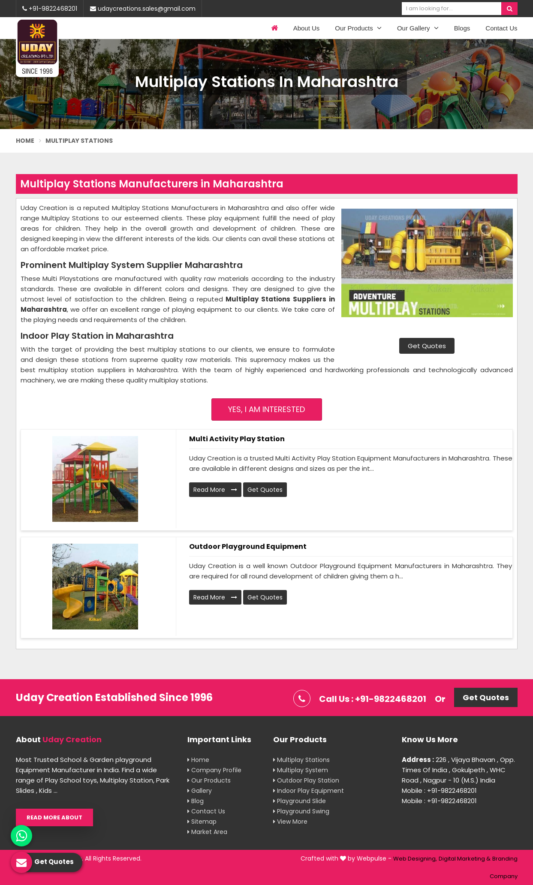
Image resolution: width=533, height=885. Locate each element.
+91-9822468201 (49, 8)
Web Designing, (415, 859)
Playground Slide (299, 801)
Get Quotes (427, 345)
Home (25, 140)
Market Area (207, 832)
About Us (306, 28)
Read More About (54, 817)
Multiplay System (300, 770)
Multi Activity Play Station (237, 439)
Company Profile (214, 770)
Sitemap (202, 821)
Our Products (358, 28)
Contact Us (501, 28)
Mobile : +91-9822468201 (439, 790)
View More (290, 821)
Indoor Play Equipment (308, 790)
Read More (215, 489)
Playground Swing (301, 811)
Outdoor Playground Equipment (248, 546)
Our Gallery (418, 28)
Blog (195, 801)
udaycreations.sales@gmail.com (143, 8)
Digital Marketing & (465, 859)
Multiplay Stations (301, 760)
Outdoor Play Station (306, 780)
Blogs (462, 28)
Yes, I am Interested (266, 409)
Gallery (199, 790)
